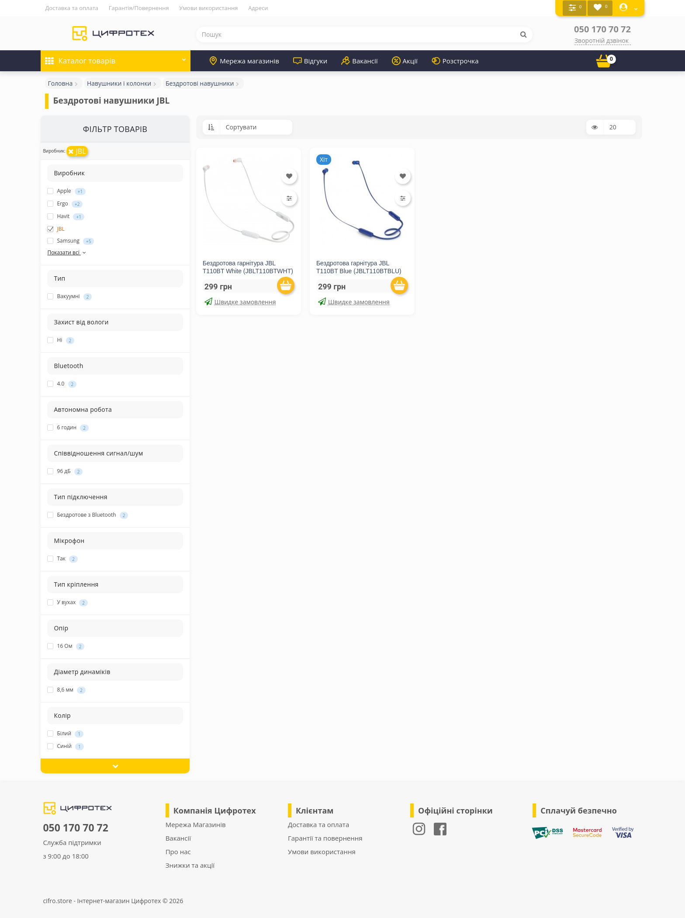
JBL (77, 151)
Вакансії (359, 60)
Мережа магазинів (244, 60)
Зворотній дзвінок (601, 40)
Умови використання (208, 8)
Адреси (258, 8)
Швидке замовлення (240, 301)
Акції (405, 60)
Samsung (70, 240)
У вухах (67, 602)
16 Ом (65, 646)
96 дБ (65, 471)
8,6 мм (66, 690)
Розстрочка (455, 60)
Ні (60, 340)
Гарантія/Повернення (139, 8)
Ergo (65, 203)
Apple (66, 191)
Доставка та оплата (71, 8)
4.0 (61, 384)
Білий (65, 733)
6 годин (67, 427)
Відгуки (310, 60)
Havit (65, 216)
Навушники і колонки (119, 83)
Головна (60, 83)
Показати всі (67, 252)
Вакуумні (69, 296)
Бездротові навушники (200, 83)
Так (62, 559)
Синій (65, 746)
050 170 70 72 (602, 29)
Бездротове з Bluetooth (87, 515)
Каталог (115, 57)
